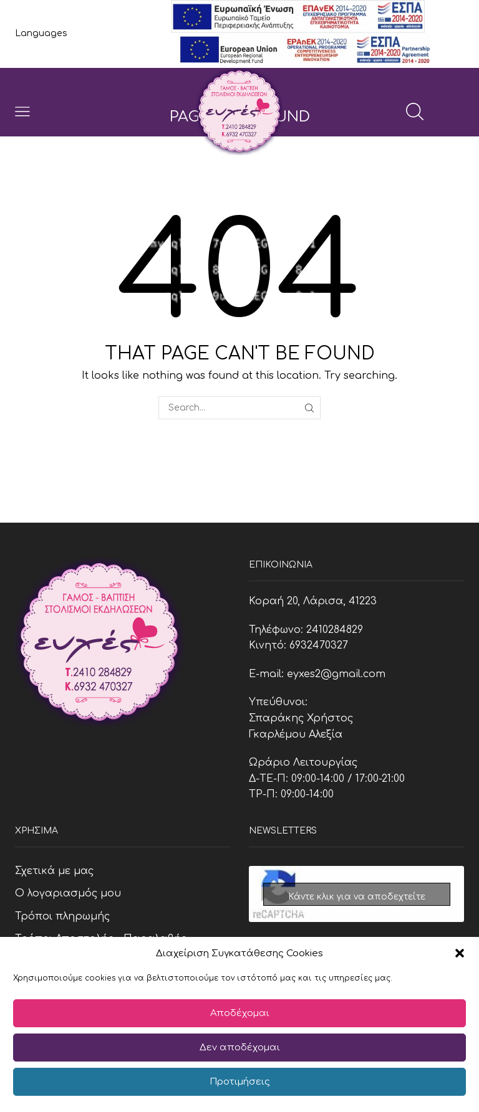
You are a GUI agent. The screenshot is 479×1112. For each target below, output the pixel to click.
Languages (41, 33)
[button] (459, 953)
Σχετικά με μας (54, 871)
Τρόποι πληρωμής (62, 916)
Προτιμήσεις (240, 1081)
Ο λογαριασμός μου (68, 893)
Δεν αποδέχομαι (240, 1047)
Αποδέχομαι (239, 1013)
